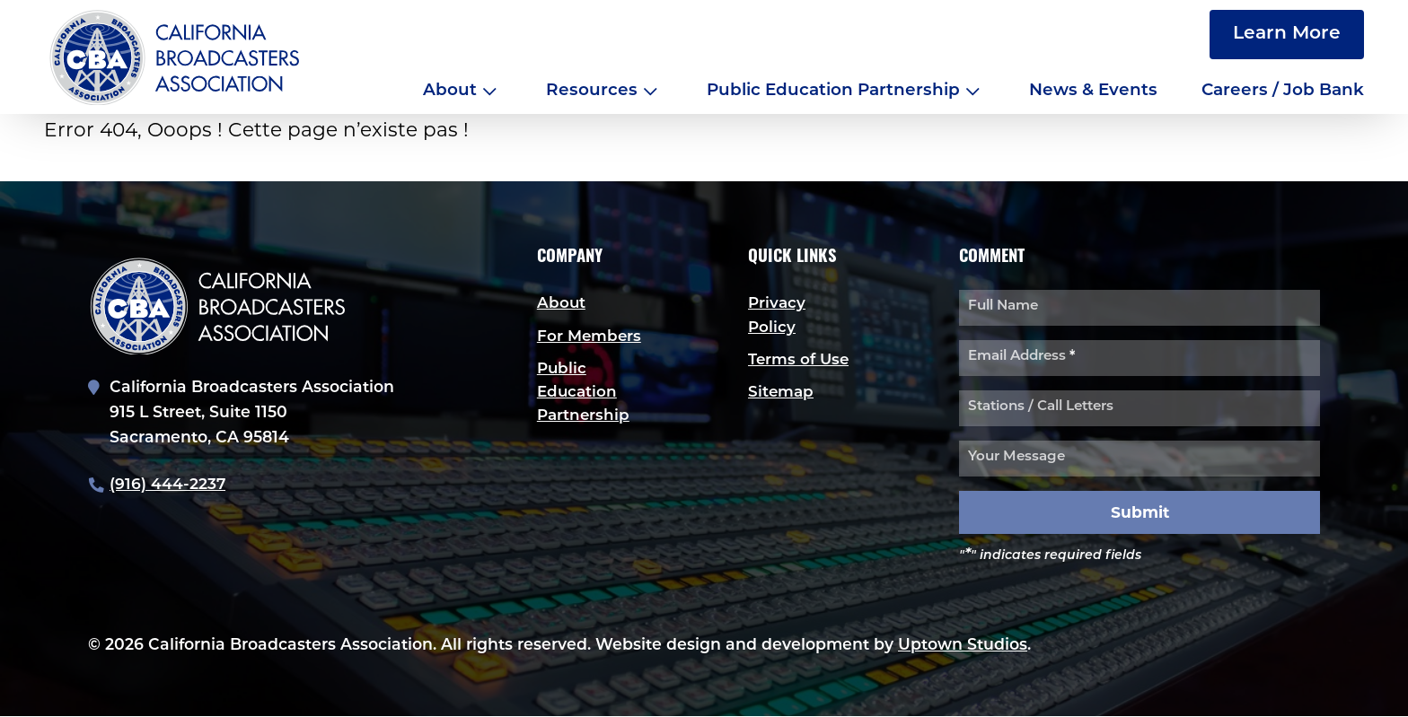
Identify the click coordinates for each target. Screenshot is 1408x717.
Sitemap (781, 393)
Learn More (1287, 34)
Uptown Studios (962, 645)
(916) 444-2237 (168, 485)
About (450, 91)
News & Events (1093, 91)
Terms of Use (799, 360)
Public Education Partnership (833, 91)
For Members (590, 337)
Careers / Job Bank (1282, 91)
